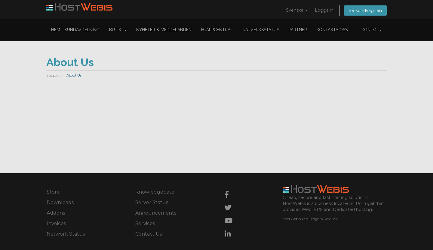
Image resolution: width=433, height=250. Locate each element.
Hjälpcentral (217, 29)
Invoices (56, 223)
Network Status (66, 234)
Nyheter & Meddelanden (164, 29)
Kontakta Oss (332, 29)
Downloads (60, 202)
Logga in (324, 10)
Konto (372, 29)
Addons (56, 213)
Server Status (151, 202)
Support (53, 75)
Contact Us (148, 234)
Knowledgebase (154, 192)
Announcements (155, 213)
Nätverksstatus (260, 29)
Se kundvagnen (365, 10)
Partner (298, 29)
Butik (118, 29)
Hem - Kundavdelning (75, 29)
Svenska (297, 10)
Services (145, 223)
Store (53, 192)
